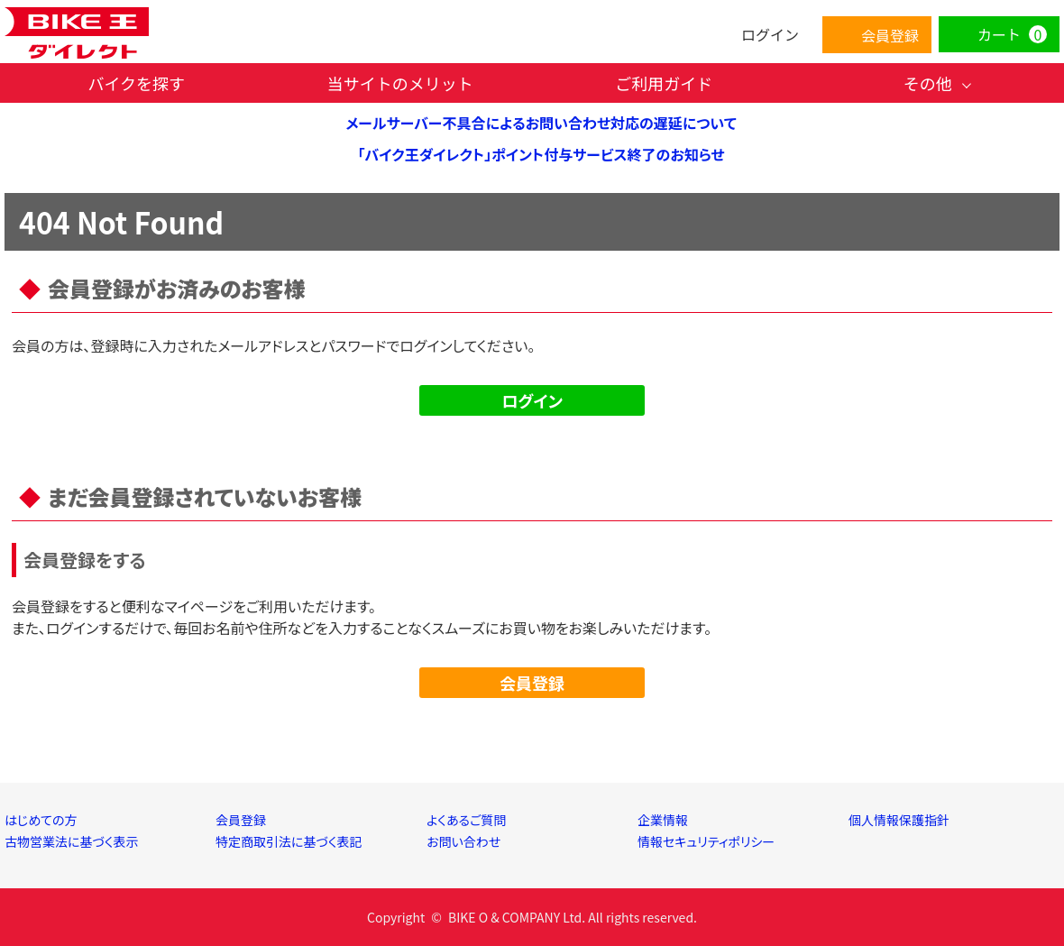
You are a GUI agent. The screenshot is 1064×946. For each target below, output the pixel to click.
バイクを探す (136, 83)
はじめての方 (41, 820)
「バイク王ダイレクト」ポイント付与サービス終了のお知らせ (540, 154)
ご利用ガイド (663, 83)
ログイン (532, 400)
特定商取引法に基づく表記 (289, 841)
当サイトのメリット (400, 83)
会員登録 (532, 682)
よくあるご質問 (466, 820)
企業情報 (662, 820)
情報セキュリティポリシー (706, 841)
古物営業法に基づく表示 (72, 841)
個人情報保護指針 (898, 820)
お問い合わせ (463, 841)
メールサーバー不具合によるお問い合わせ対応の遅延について (540, 122)
